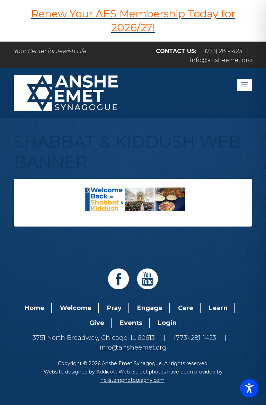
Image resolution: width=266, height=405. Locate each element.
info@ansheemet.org (221, 60)
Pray (114, 308)
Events (131, 323)
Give (96, 323)
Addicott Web (113, 372)
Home (34, 308)
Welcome (75, 308)
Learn (218, 308)
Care (185, 308)
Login (167, 323)
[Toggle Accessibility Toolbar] (249, 388)
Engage (149, 308)
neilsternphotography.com (132, 380)
